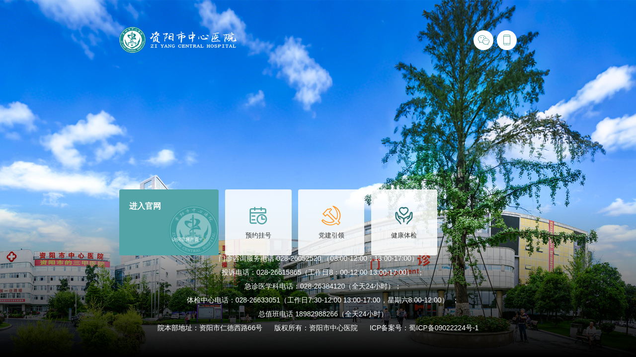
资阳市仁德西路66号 (231, 328)
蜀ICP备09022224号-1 (443, 328)
